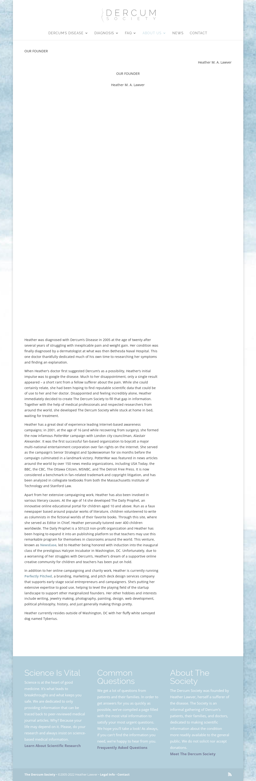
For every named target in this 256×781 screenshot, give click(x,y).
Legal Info (215, 636)
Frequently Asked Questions (122, 747)
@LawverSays (201, 484)
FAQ (128, 33)
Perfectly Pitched (38, 576)
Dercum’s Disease (66, 33)
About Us (152, 33)
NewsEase (48, 545)
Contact (198, 33)
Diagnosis (104, 33)
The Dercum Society (39, 774)
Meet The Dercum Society (193, 753)
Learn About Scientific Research (52, 745)
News (178, 33)
